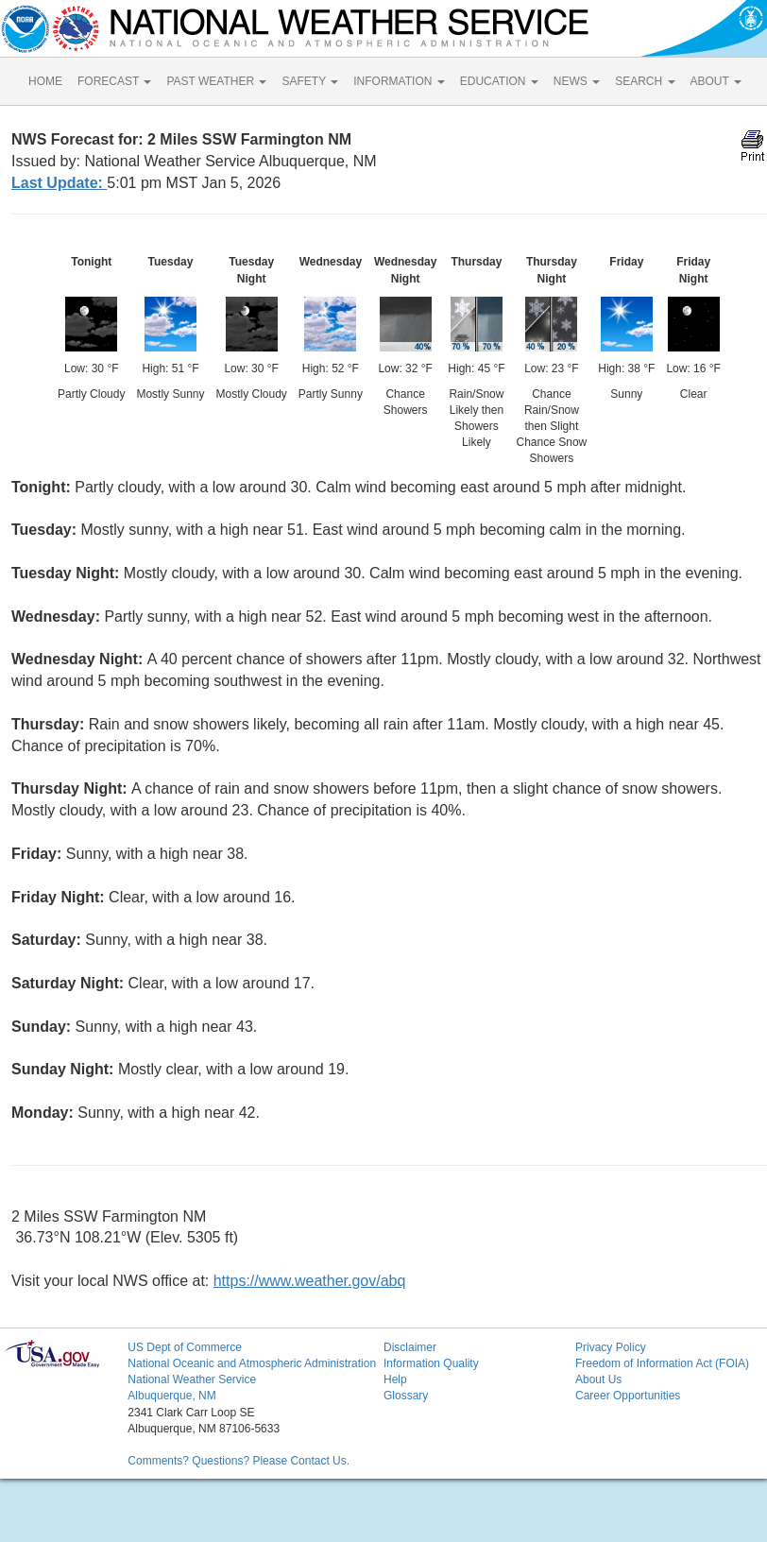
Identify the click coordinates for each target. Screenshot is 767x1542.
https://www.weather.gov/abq (309, 1281)
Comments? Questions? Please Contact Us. (238, 1460)
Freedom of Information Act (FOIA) (662, 1363)
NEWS (577, 81)
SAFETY (309, 81)
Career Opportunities (627, 1395)
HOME (45, 81)
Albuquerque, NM (171, 1395)
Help (395, 1379)
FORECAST (114, 81)
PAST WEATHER (216, 81)
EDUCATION (499, 81)
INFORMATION (398, 81)
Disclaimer (410, 1347)
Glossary (406, 1395)
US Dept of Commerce (185, 1347)
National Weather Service (192, 1379)
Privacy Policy (610, 1347)
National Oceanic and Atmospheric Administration (252, 1363)
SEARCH (644, 81)
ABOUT (715, 81)
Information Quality (431, 1363)
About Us (598, 1379)
